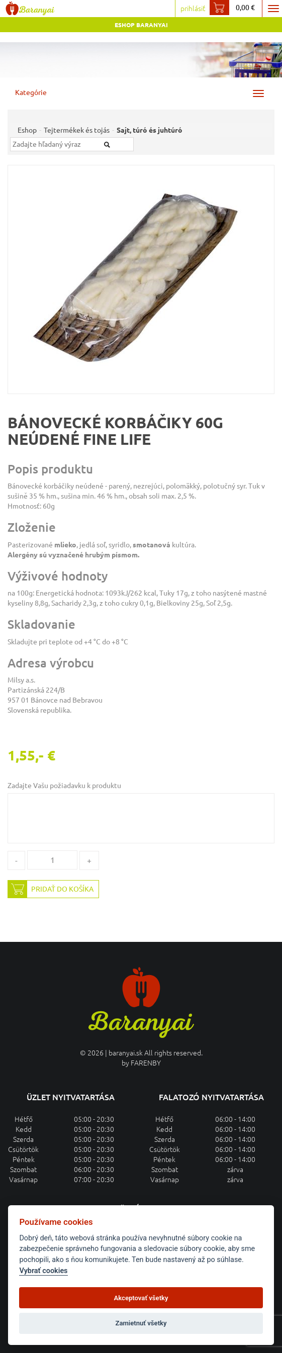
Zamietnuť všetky (141, 1323)
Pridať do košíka (50, 889)
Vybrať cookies (43, 1271)
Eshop (27, 130)
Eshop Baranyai (141, 25)
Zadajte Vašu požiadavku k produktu (64, 786)
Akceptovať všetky (141, 1298)
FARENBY (146, 1063)
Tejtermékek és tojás (77, 130)
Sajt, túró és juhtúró (149, 130)
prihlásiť (192, 9)
